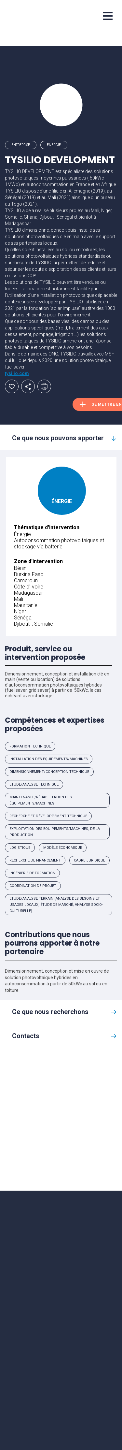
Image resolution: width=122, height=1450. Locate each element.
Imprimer (44, 386)
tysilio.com (17, 373)
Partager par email (28, 386)
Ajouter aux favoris (12, 386)
